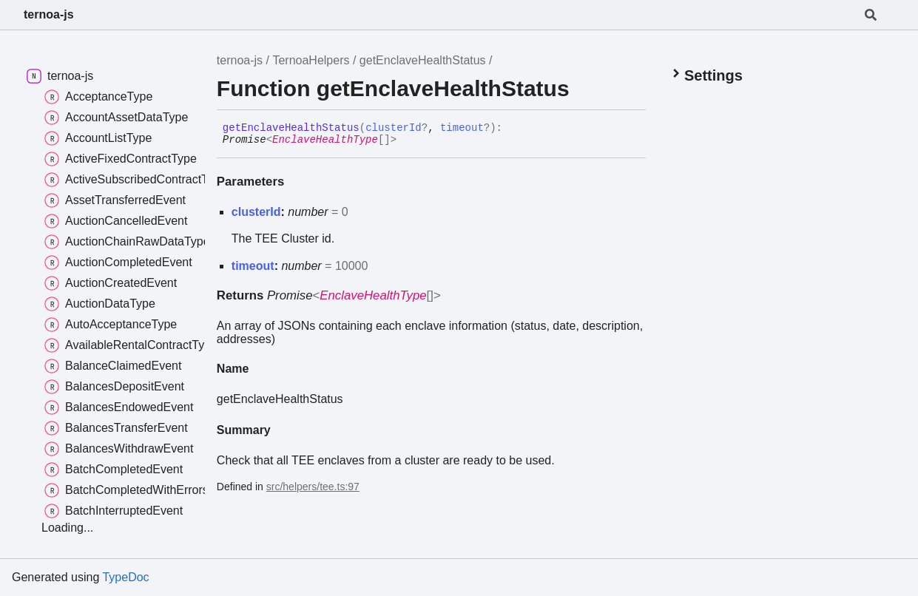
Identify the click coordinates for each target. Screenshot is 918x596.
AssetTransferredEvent (115, 200)
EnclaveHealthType (325, 140)
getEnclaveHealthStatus (423, 60)
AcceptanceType (98, 96)
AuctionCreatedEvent (110, 283)
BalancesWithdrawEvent (118, 448)
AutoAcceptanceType (110, 324)
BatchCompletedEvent (113, 469)
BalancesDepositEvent (114, 386)
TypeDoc (125, 577)
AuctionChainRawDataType (127, 241)
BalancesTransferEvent (116, 428)
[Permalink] (407, 140)
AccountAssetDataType (116, 117)
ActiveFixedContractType (120, 159)
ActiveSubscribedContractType (135, 179)
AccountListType (98, 138)
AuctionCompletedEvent (118, 262)
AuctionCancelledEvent (115, 221)
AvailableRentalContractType (130, 345)
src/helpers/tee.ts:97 (313, 486)
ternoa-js (49, 14)
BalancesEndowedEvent (118, 407)
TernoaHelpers (310, 60)
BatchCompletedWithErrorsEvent (141, 490)
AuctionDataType (99, 304)
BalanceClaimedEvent (112, 366)
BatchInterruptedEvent (113, 511)
